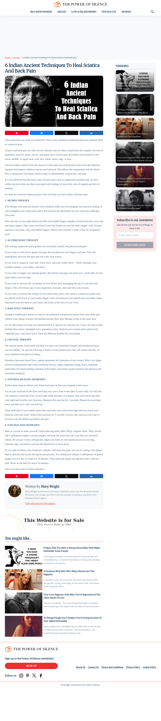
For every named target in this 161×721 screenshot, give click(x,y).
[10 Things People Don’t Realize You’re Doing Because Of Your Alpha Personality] (23, 658)
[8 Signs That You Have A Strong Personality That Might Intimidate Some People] (23, 586)
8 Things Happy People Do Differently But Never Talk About (134, 112)
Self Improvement (41, 13)
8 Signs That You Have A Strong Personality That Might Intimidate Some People (72, 579)
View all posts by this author (42, 533)
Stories (16, 59)
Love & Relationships (83, 13)
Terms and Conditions (111, 700)
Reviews (126, 13)
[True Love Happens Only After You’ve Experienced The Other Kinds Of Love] (23, 634)
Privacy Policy (132, 700)
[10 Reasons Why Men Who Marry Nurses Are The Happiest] (23, 610)
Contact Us (91, 700)
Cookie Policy (149, 700)
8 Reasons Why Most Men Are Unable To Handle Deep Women (133, 209)
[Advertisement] (80, 36)
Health (61, 13)
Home (8, 59)
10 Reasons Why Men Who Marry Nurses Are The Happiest (69, 603)
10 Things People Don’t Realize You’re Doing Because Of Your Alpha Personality (71, 651)
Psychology (109, 13)
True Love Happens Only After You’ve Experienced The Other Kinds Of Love (72, 627)
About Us (78, 700)
